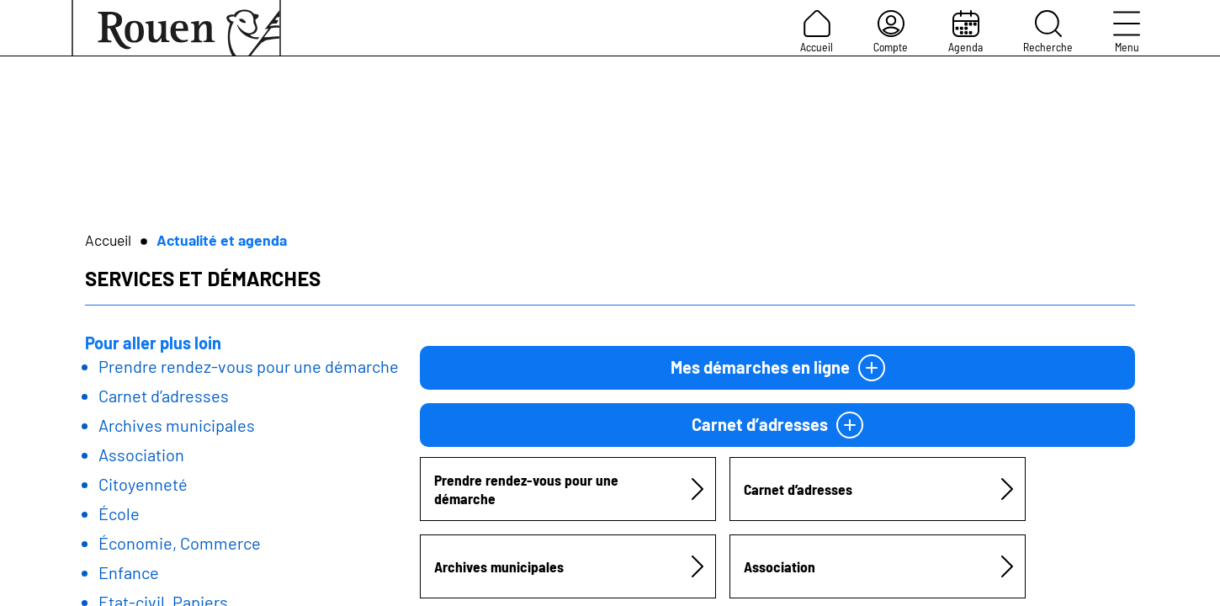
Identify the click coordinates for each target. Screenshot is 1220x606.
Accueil (816, 32)
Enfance (128, 572)
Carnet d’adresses (163, 395)
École (119, 513)
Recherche (1048, 32)
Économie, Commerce (179, 543)
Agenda (965, 32)
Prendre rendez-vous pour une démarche (248, 366)
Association (141, 454)
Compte (890, 32)
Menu (1126, 32)
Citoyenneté (143, 484)
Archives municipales (176, 425)
